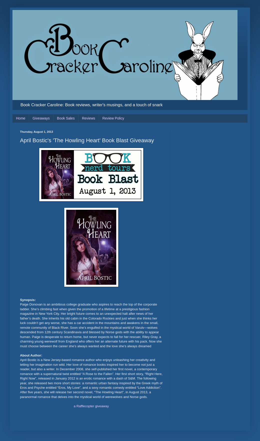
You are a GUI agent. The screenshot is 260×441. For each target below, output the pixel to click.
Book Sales (66, 118)
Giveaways (41, 118)
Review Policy (113, 118)
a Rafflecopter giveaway (91, 406)
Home (20, 118)
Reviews (88, 118)
